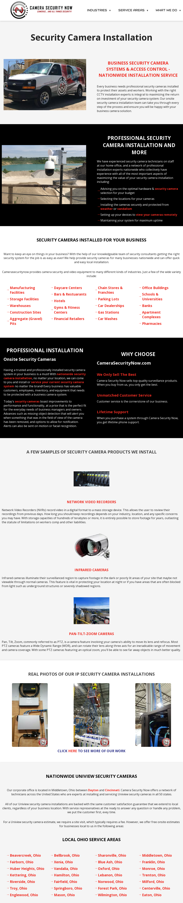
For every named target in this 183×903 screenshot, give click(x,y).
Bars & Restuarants (70, 294)
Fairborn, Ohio (21, 862)
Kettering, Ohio (23, 875)
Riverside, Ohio (22, 881)
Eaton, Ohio (152, 895)
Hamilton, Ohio (66, 875)
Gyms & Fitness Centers (67, 309)
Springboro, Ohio (68, 888)
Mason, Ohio (64, 895)
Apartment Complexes (151, 314)
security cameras (27, 401)
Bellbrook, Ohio (67, 855)
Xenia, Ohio (63, 862)
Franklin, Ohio (153, 862)
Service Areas (133, 10)
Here (72, 751)
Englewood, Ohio (24, 895)
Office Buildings (155, 287)
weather (106, 209)
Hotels (59, 301)
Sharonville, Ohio (112, 855)
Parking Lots (108, 299)
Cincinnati (112, 790)
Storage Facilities (24, 299)
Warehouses (20, 305)
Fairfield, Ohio (65, 881)
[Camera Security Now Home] (41, 10)
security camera (166, 189)
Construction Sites (25, 312)
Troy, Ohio (18, 888)
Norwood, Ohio (110, 881)
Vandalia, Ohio (66, 868)
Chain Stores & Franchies (110, 290)
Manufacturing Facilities (22, 290)
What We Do (168, 10)
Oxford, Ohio (109, 868)
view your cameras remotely (156, 215)
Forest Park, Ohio (112, 888)
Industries (99, 10)
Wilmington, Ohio (112, 895)
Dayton (93, 790)
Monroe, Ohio (153, 868)
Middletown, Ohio (157, 855)
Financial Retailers (69, 318)
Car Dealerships (111, 305)
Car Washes (107, 318)
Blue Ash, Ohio (110, 862)
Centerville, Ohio (156, 888)
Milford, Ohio (153, 881)
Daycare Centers (68, 287)
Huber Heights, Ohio (27, 868)
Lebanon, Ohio (110, 875)
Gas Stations (108, 312)
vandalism (124, 209)
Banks (147, 305)
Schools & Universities (152, 296)
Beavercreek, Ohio (25, 855)
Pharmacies (152, 323)
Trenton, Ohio (153, 875)
